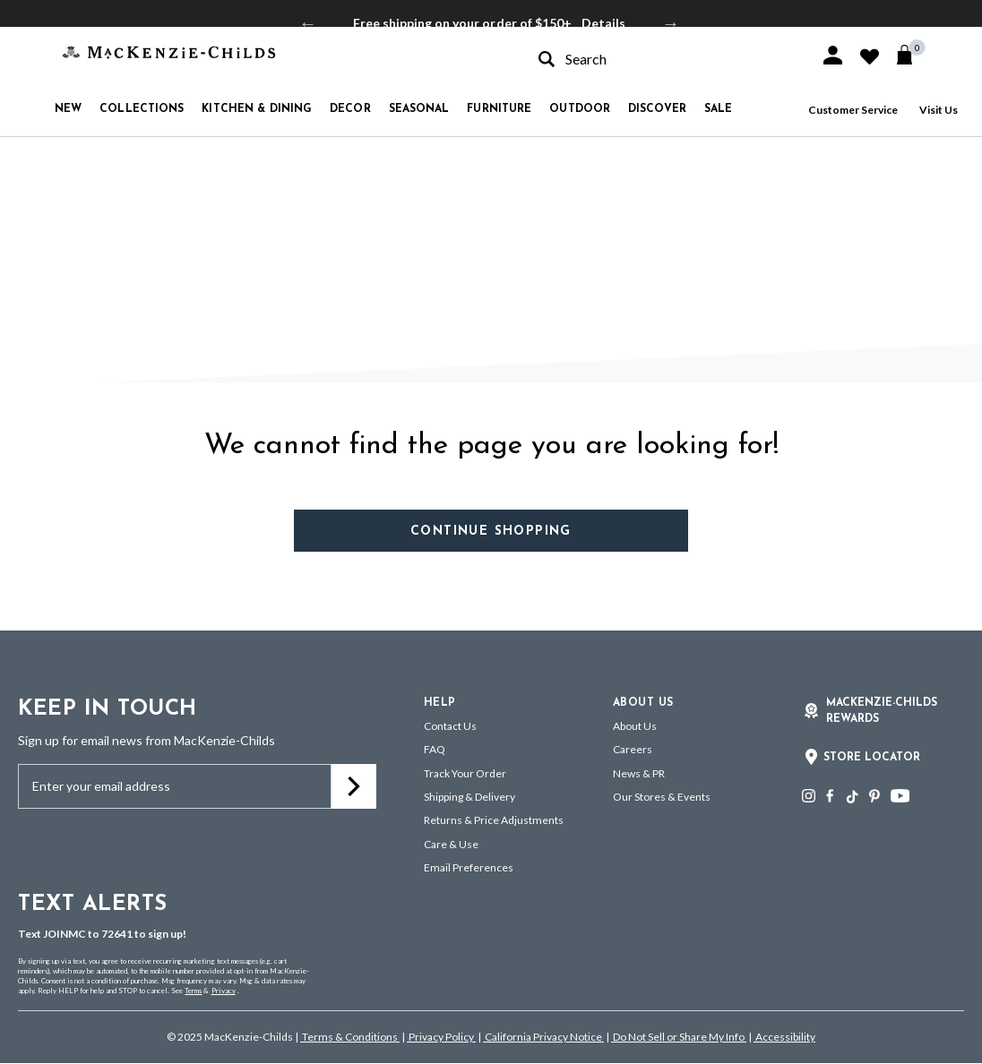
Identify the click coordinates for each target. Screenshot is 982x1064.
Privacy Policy (441, 1036)
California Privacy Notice (543, 1036)
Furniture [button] (499, 109)
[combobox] (663, 58)
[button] (832, 55)
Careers (632, 749)
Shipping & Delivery (469, 796)
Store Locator (871, 757)
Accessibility (784, 1036)
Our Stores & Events (662, 796)
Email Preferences (468, 867)
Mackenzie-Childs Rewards (881, 711)
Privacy (223, 990)
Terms (193, 990)
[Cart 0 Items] (912, 54)
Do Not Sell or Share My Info (678, 1036)
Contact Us (450, 726)
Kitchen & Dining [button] (257, 109)
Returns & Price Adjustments (494, 820)
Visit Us (938, 109)
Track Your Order (465, 773)
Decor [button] (350, 109)
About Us (635, 726)
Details (603, 22)
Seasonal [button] (419, 109)
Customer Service (853, 109)
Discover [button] (657, 109)
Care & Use (451, 844)
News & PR (639, 773)
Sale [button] (718, 109)
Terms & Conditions (350, 1036)
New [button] (68, 109)
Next (671, 23)
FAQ (434, 749)
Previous (308, 23)
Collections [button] (141, 109)
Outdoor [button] (579, 109)
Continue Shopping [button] (491, 531)
